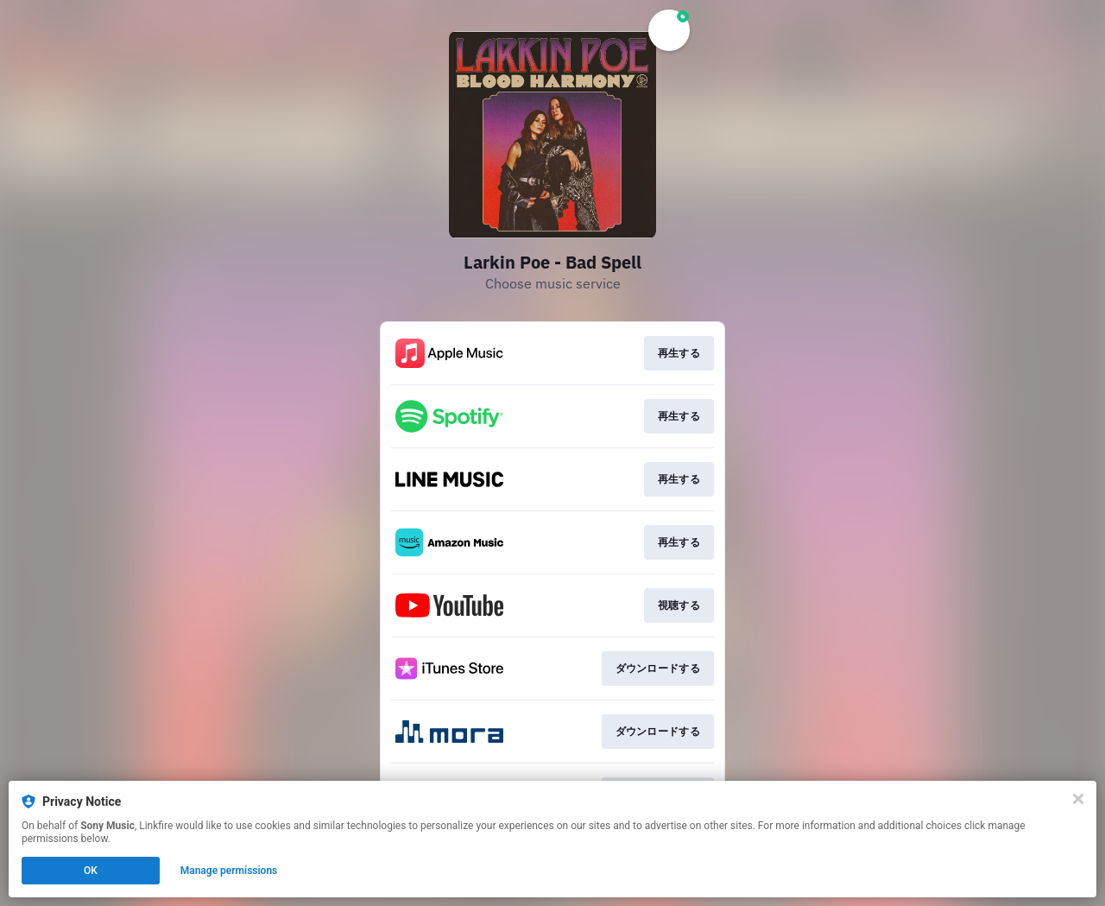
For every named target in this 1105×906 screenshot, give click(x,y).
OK (91, 871)
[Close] (1078, 799)
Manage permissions (229, 871)
